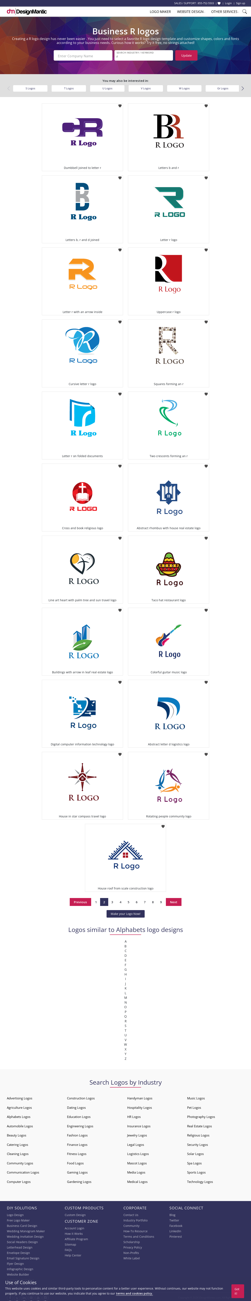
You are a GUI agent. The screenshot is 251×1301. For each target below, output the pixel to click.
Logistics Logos (138, 1153)
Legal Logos (135, 1143)
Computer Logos (19, 1180)
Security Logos (197, 1143)
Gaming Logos (77, 1171)
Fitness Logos (76, 1153)
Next (173, 901)
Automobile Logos (20, 1125)
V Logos (146, 87)
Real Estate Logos (199, 1125)
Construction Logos (81, 1097)
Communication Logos (23, 1171)
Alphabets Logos (18, 1116)
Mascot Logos (137, 1162)
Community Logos (20, 1162)
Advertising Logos (19, 1097)
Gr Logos (222, 87)
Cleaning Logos (18, 1153)
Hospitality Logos (139, 1106)
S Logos (30, 87)
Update (186, 55)
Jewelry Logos (137, 1134)
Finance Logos (77, 1143)
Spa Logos (194, 1162)
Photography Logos (201, 1116)
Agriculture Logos (19, 1106)
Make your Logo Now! (125, 912)
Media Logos (136, 1171)
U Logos (107, 87)
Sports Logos (196, 1171)
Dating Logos (76, 1106)
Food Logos (75, 1162)
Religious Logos (198, 1134)
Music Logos (196, 1097)
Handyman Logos (139, 1097)
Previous (80, 901)
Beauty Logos (16, 1134)
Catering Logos (17, 1143)
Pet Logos (194, 1106)
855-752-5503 (206, 3)
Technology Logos (200, 1180)
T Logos (69, 87)
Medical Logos (137, 1180)
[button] (242, 87)
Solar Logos (195, 1153)
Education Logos (79, 1116)
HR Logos (134, 1116)
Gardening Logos (79, 1180)
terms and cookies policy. (134, 1293)
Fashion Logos (77, 1134)
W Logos (184, 87)
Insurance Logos (138, 1125)
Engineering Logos (80, 1125)
